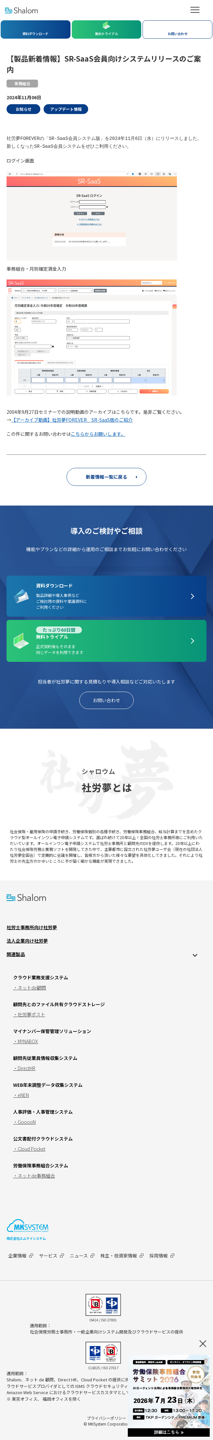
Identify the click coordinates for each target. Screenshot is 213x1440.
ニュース (79, 1255)
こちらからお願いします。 (98, 434)
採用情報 (158, 1255)
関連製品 (16, 954)
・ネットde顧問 (29, 987)
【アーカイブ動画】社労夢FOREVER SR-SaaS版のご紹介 (72, 419)
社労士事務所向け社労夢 (32, 927)
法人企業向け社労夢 (27, 940)
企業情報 (17, 1255)
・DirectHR (24, 1068)
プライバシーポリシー (106, 1418)
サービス (48, 1255)
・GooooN (24, 1122)
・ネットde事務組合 (34, 1175)
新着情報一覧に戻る (106, 476)
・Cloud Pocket (29, 1148)
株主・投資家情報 (118, 1255)
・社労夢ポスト (29, 1014)
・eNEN (21, 1095)
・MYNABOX (25, 1041)
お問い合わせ (106, 700)
